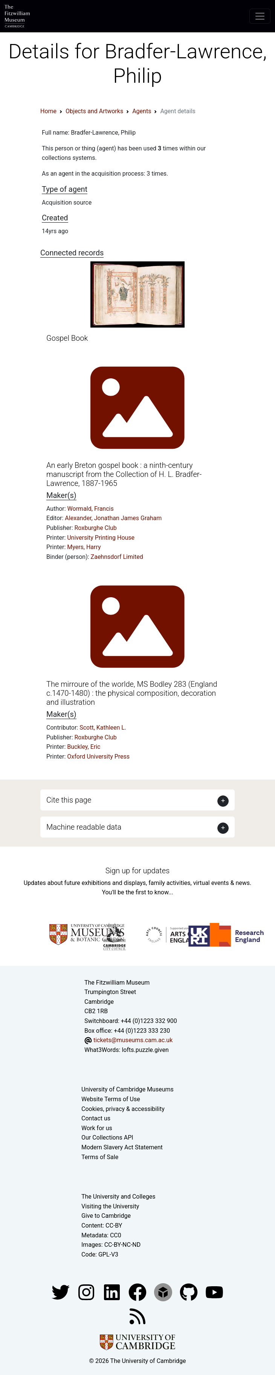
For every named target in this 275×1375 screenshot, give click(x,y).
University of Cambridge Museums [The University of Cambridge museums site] (127, 1089)
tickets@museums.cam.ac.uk (133, 1040)
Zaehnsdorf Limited (117, 556)
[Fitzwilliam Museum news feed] (137, 1316)
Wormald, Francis (90, 508)
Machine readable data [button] (83, 827)
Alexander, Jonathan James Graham (113, 518)
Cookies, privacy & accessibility (123, 1108)
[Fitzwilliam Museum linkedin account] (138, 1292)
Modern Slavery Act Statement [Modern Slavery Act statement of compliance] (122, 1147)
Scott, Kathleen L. (102, 727)
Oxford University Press (98, 756)
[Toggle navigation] (259, 16)
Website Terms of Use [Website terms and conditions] (110, 1099)
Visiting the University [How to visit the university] (110, 1206)
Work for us (96, 1128)
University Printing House (100, 537)
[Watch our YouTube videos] (214, 1292)
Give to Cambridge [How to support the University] (106, 1215)
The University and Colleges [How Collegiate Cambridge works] (118, 1196)
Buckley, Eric (83, 746)
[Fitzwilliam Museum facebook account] (112, 1292)
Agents (141, 111)
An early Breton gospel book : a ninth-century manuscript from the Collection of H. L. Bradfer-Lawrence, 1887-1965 (124, 474)
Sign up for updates (137, 870)
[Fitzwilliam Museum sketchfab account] (164, 1292)
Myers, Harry (84, 547)
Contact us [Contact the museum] (95, 1118)
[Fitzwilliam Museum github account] (189, 1292)
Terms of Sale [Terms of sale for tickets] (99, 1157)
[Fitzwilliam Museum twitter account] (61, 1292)
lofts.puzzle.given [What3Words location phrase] (145, 1049)
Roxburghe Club (96, 527)
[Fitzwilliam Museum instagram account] (87, 1292)
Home (48, 111)
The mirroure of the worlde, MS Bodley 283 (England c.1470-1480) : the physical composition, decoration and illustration (131, 693)
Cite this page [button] (68, 799)
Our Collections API (107, 1137)
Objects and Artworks (94, 111)
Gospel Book (67, 338)
